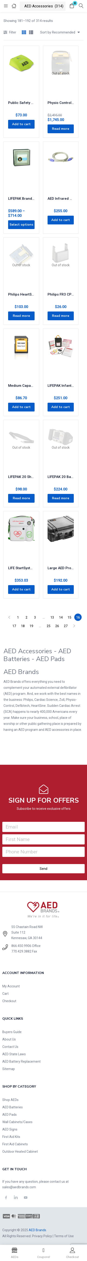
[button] (71, 6)
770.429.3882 (21, 951)
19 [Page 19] (31, 626)
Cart (5, 993)
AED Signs (9, 1129)
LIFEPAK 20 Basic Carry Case (61, 477)
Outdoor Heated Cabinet (20, 1151)
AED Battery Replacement (21, 1061)
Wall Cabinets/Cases (17, 1122)
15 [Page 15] (69, 617)
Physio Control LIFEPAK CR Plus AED (61, 103)
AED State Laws (14, 1054)
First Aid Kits (11, 1137)
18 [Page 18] (23, 626)
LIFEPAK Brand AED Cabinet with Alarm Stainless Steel (21, 199)
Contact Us (10, 1047)
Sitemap (8, 1069)
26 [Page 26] (57, 626)
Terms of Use (64, 1236)
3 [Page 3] (35, 617)
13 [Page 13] (52, 617)
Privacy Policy (42, 1236)
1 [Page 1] (18, 617)
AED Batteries (12, 1107)
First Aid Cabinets (15, 1144)
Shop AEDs (10, 1100)
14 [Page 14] (61, 617)
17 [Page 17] (14, 626)
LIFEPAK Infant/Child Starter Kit (61, 386)
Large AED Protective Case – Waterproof (61, 568)
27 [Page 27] (66, 626)
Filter (9, 32)
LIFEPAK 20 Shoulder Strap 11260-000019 (21, 477)
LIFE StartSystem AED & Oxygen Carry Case (21, 568)
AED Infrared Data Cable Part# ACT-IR (61, 199)
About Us (9, 1039)
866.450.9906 (21, 946)
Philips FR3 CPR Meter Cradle (61, 294)
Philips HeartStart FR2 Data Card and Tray (21, 294)
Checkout (9, 1001)
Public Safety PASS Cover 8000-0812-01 (21, 103)
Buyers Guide (12, 1032)
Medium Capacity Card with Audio (21, 386)
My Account (11, 986)
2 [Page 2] (26, 617)
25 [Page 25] (48, 626)
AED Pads (9, 1114)
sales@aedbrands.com (19, 1187)
